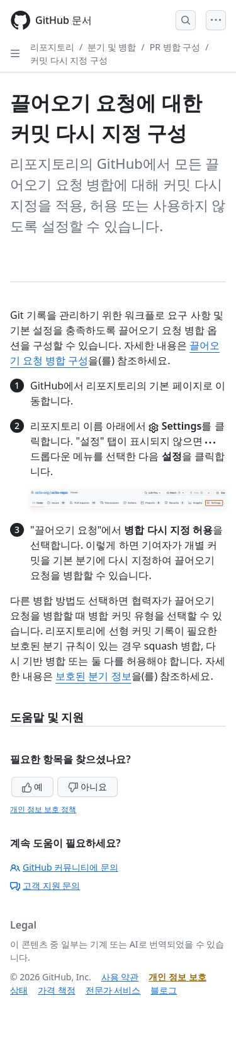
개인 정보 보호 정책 (43, 809)
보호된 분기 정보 (93, 676)
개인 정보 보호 (177, 977)
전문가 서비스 (113, 990)
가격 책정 (57, 990)
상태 (19, 990)
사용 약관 (120, 977)
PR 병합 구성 (175, 47)
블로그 (163, 990)
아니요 (87, 787)
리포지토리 (52, 47)
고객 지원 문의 (45, 885)
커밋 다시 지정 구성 (69, 60)
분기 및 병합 (111, 47)
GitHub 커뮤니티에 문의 (64, 867)
